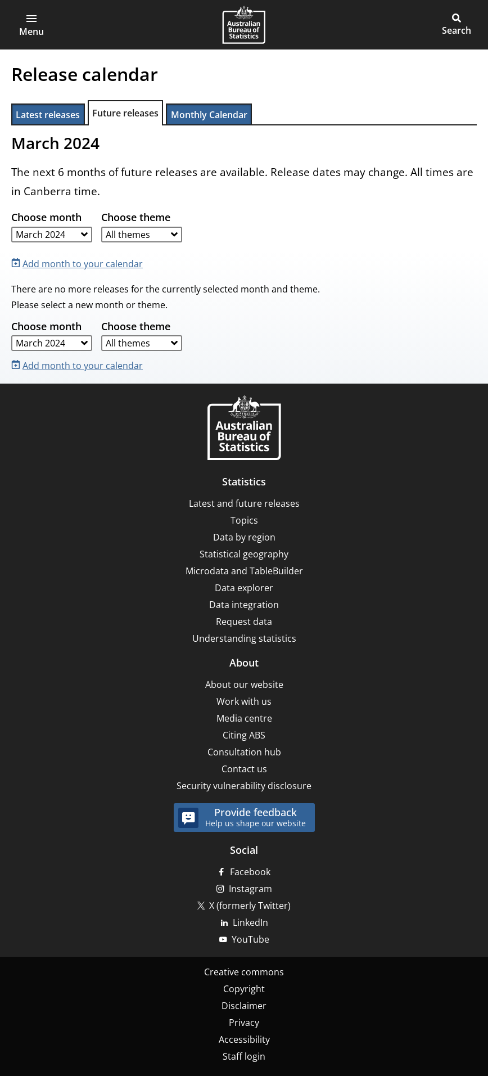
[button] (31, 25)
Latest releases (48, 115)
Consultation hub (244, 752)
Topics (244, 520)
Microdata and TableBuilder (244, 571)
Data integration (244, 604)
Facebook (250, 872)
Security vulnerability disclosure (244, 786)
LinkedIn (250, 922)
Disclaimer (244, 1006)
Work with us (244, 701)
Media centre (244, 718)
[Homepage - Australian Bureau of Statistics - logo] (243, 24)
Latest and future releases (244, 503)
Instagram (250, 889)
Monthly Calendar (209, 115)
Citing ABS (244, 735)
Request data (244, 621)
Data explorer (244, 588)
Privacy (244, 1022)
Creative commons (244, 972)
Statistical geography (244, 554)
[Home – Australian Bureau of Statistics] (244, 429)
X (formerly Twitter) (250, 905)
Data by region (244, 537)
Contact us (244, 769)
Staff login (244, 1056)
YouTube (250, 939)
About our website (244, 684)
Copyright (244, 989)
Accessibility (244, 1039)
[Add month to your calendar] (79, 263)
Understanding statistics (244, 638)
